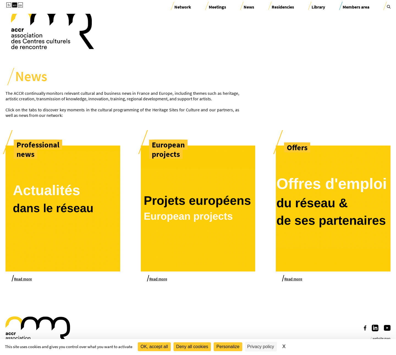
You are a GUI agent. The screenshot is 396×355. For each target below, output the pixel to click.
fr (9, 5)
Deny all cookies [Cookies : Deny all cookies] (192, 346)
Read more (23, 278)
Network (182, 7)
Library (318, 7)
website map (382, 338)
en (14, 5)
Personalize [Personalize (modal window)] (228, 346)
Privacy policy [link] (260, 346)
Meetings (217, 7)
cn (20, 5)
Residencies (283, 7)
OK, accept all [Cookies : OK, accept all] (154, 346)
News (249, 7)
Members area (356, 7)
